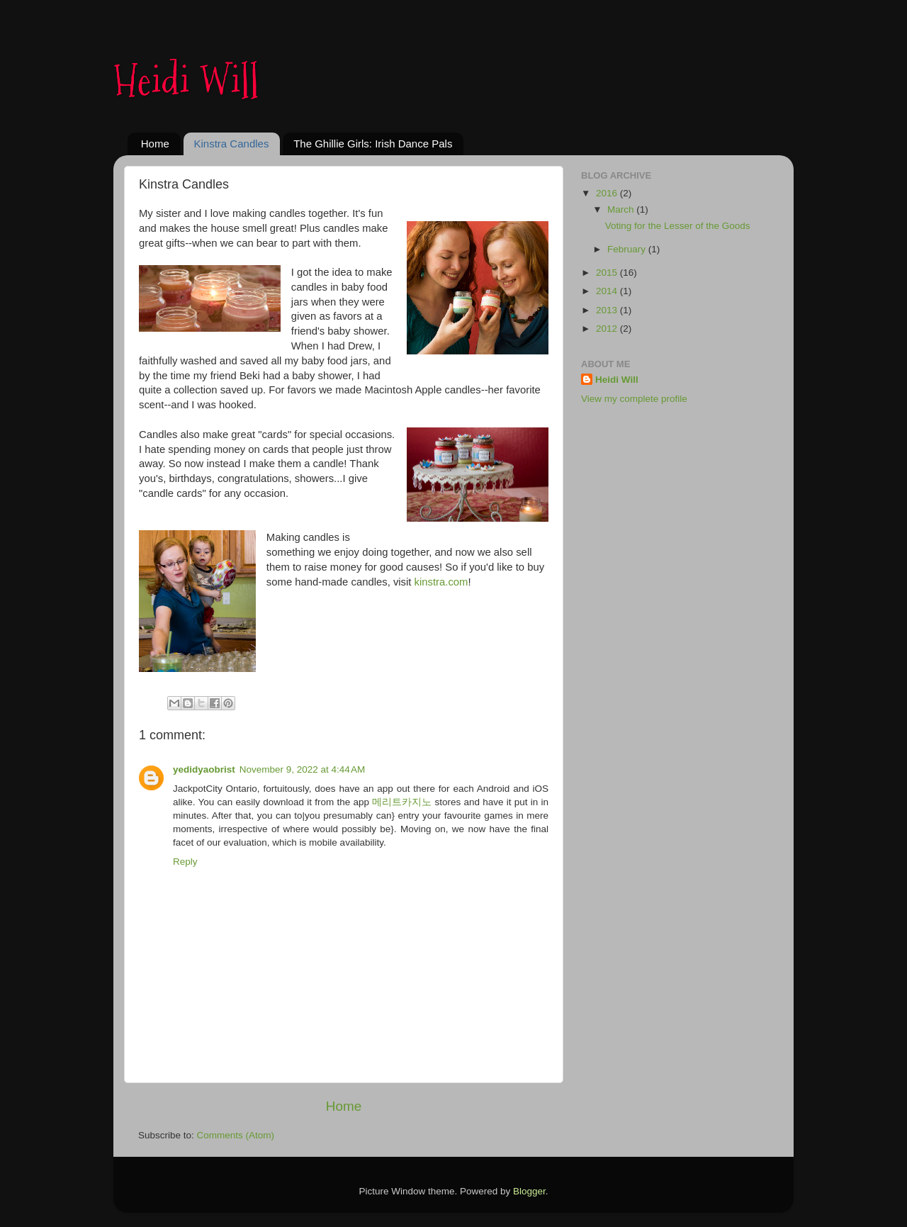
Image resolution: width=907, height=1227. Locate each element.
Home (155, 144)
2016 (608, 193)
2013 (608, 310)
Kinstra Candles (231, 144)
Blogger (529, 1191)
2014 (608, 291)
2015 (608, 272)
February (627, 249)
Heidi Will (186, 80)
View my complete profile (634, 398)
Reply (185, 861)
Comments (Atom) (236, 1135)
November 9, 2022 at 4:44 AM (302, 769)
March (621, 209)
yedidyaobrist (204, 769)
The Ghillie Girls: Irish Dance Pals (372, 144)
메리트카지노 (402, 802)
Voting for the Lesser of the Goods (677, 225)
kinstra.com (441, 582)
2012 (608, 328)
